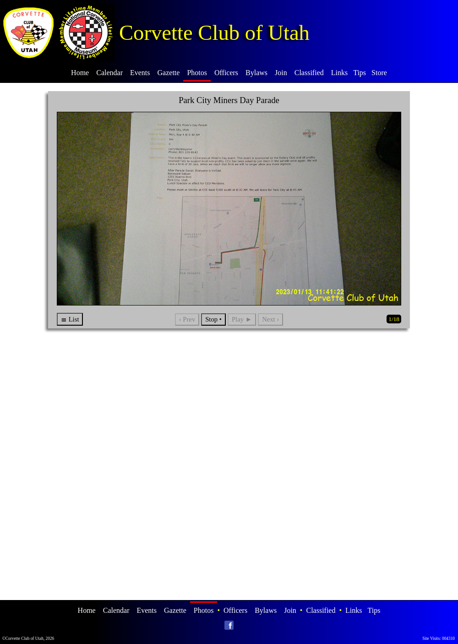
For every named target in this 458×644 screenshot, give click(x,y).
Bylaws (256, 72)
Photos (197, 72)
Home (80, 72)
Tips (359, 72)
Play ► (242, 319)
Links (339, 72)
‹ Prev (187, 319)
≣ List (70, 319)
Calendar (109, 72)
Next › (270, 319)
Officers (226, 72)
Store (379, 72)
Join (281, 72)
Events (140, 72)
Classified (309, 72)
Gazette (169, 72)
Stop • (213, 319)
